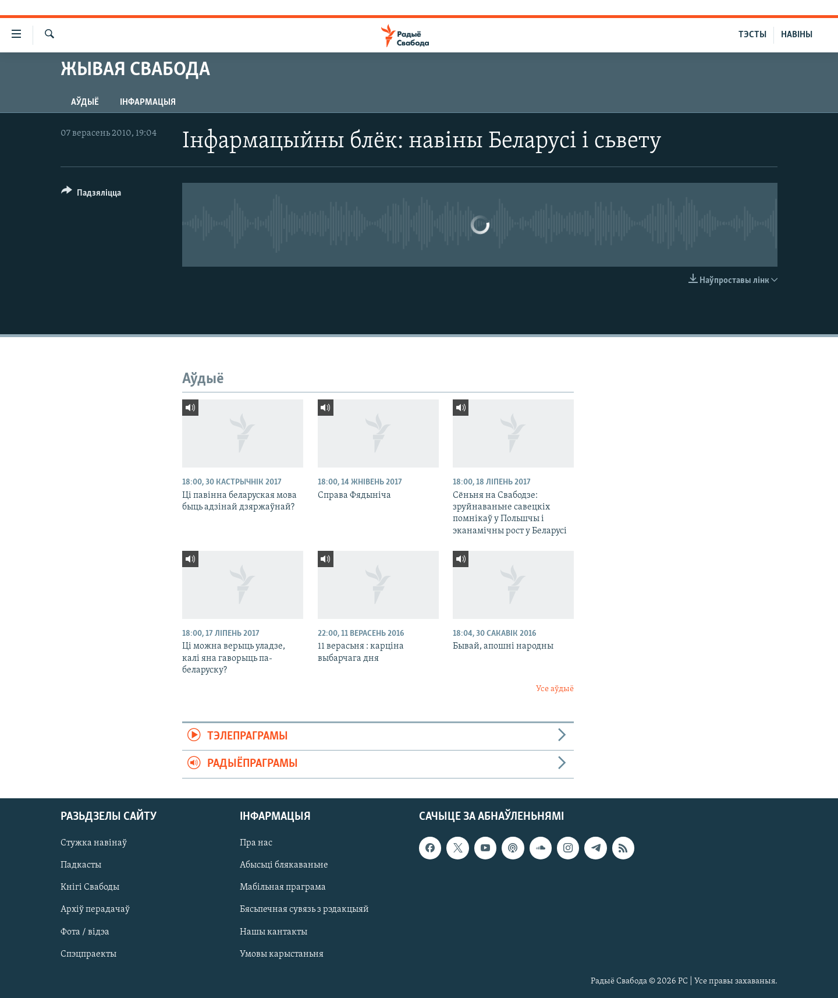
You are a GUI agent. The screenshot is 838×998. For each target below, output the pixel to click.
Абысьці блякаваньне (284, 865)
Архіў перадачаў (95, 909)
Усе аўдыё (555, 689)
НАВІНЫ (796, 35)
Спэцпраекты (88, 953)
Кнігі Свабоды (90, 887)
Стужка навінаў (94, 843)
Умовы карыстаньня (282, 953)
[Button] (91, 195)
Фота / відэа (85, 931)
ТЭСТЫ (752, 35)
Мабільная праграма (283, 887)
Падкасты (81, 865)
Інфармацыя (148, 102)
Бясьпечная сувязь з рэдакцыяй (304, 909)
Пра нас (256, 843)
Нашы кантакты (273, 931)
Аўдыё (85, 102)
